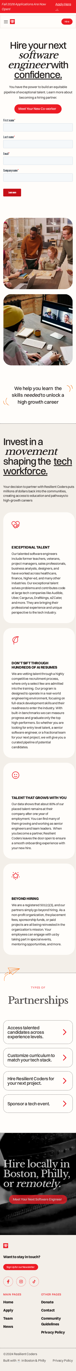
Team (8, 1318)
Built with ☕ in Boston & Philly (24, 1360)
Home (8, 1302)
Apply (8, 1310)
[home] (12, 21)
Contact (48, 1310)
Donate (47, 1302)
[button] (5, 21)
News (8, 1326)
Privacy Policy (53, 1332)
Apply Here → (63, 6)
